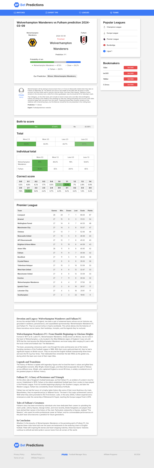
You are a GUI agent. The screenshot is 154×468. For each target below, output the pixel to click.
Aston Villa (22, 249)
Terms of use (19, 458)
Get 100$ (130, 67)
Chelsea (21, 232)
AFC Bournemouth (25, 240)
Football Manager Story (74, 454)
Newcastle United (24, 236)
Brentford (21, 257)
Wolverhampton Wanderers (28, 282)
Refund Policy (36, 454)
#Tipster (21, 95)
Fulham (20, 253)
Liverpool (21, 215)
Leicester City (23, 291)
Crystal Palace (23, 261)
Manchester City (24, 227)
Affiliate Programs (38, 458)
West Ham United (24, 270)
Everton (21, 278)
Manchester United (25, 274)
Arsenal (21, 219)
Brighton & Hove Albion (27, 244)
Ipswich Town (23, 286)
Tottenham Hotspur (25, 265)
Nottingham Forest (25, 223)
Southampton (23, 295)
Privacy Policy (19, 454)
